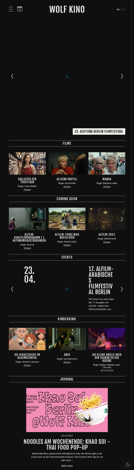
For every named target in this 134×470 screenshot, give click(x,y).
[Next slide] (122, 17)
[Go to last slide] (12, 17)
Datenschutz (61, 460)
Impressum (73, 460)
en (124, 9)
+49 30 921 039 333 (69, 426)
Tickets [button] (27, 72)
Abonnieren (115, 419)
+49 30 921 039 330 (69, 434)
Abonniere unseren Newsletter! (94, 415)
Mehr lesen (67, 348)
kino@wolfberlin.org (70, 442)
